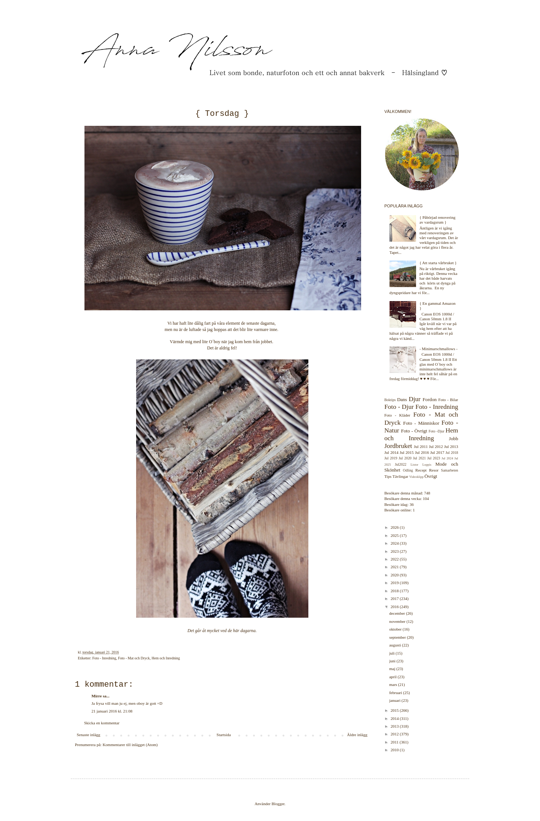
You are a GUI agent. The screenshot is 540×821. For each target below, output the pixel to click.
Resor (434, 470)
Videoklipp (416, 477)
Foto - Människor (421, 423)
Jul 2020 (405, 458)
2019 (395, 582)
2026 (395, 527)
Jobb (453, 438)
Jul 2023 (433, 458)
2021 (395, 567)
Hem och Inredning (166, 658)
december (397, 613)
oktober (395, 629)
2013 (395, 726)
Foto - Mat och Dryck (134, 658)
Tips (387, 476)
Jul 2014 (391, 452)
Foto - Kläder (397, 415)
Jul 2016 (422, 452)
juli (392, 653)
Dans (402, 399)
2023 (395, 551)
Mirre (96, 696)
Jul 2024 (447, 458)
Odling (408, 470)
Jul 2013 (451, 446)
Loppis (426, 464)
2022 (395, 559)
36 (411, 504)
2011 (395, 742)
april (393, 677)
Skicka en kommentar (102, 723)
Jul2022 (400, 464)
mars (393, 684)
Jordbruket (398, 445)
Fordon (430, 399)
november (397, 621)
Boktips (390, 400)
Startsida (224, 734)
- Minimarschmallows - (438, 348)
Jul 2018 (452, 453)
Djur (414, 399)
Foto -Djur (436, 431)
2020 (395, 575)
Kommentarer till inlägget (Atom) (130, 744)
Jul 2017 (437, 452)
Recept (421, 470)
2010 (395, 750)
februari (396, 692)
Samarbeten (449, 470)
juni (393, 661)
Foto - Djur (399, 406)
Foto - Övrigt (414, 431)
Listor (414, 464)
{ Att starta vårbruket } (438, 263)
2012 (395, 734)
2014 (395, 718)
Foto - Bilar (448, 399)
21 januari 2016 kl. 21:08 (111, 711)
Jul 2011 (421, 446)
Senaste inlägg (88, 734)
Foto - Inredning (104, 658)
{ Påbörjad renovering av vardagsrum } (437, 219)
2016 (395, 606)
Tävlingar (400, 476)
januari (395, 700)
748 (427, 493)
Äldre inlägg (357, 734)
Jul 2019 (390, 458)
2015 (395, 710)
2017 (395, 598)
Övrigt (431, 476)
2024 (395, 543)
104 (426, 498)
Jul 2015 (406, 452)
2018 (395, 591)
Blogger (277, 803)
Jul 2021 (419, 458)
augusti (395, 645)
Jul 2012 (436, 446)
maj (392, 668)
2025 (395, 535)
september (398, 637)
